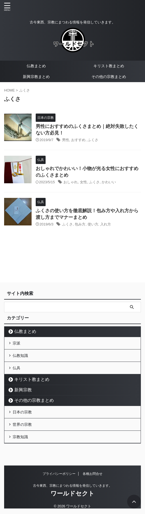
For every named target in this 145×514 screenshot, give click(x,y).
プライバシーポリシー (59, 474)
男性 (65, 140)
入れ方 (105, 224)
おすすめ (78, 140)
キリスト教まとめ (108, 66)
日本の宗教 (22, 412)
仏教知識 (20, 355)
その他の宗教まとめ (108, 76)
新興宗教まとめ (36, 76)
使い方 (93, 224)
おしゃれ (70, 182)
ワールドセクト (72, 493)
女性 (83, 182)
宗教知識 (20, 437)
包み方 (80, 224)
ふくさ (93, 140)
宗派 (16, 343)
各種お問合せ (92, 474)
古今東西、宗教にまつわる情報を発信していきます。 (72, 486)
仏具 (16, 368)
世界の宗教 (22, 424)
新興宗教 (23, 389)
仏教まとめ (36, 66)
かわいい (109, 182)
